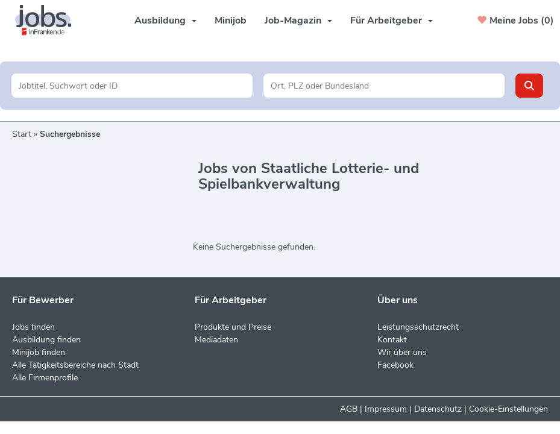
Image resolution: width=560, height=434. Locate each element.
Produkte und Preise (233, 327)
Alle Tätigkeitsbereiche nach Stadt (75, 365)
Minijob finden (38, 352)
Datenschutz (438, 409)
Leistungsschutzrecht (418, 327)
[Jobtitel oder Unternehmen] (132, 86)
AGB (348, 409)
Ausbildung (165, 20)
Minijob (231, 20)
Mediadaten (216, 339)
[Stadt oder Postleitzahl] (384, 86)
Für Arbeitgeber (391, 20)
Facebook (395, 365)
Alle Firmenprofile (45, 377)
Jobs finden (33, 327)
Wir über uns (402, 352)
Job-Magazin (298, 20)
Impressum (386, 409)
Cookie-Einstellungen (508, 409)
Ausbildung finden (46, 339)
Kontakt (392, 339)
